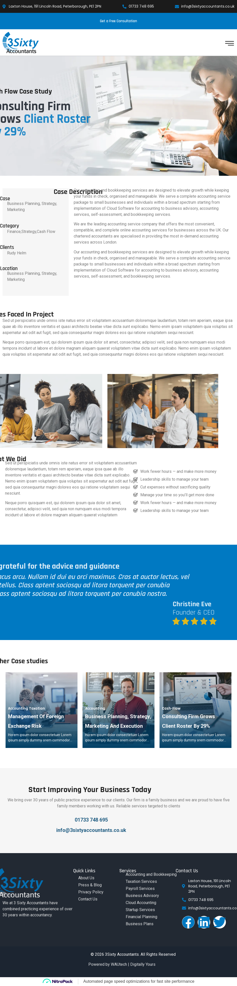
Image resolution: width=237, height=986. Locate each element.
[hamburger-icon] (228, 45)
